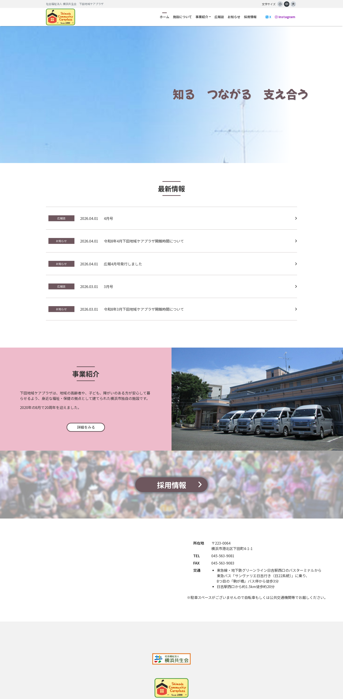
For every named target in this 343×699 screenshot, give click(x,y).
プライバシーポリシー (235, 687)
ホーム (164, 16)
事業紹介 (104, 687)
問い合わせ (200, 687)
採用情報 (250, 16)
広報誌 (219, 16)
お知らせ (234, 16)
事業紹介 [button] (201, 16)
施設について (182, 16)
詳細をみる (86, 404)
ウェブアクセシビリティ (280, 687)
